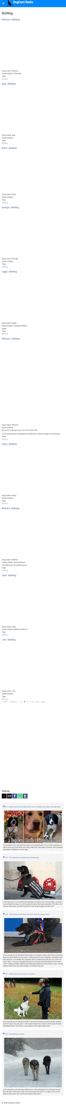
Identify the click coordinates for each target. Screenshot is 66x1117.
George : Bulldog (10, 207)
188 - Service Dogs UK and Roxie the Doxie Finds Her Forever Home (26, 914)
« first (5, 702)
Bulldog (5, 79)
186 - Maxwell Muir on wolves (14, 1034)
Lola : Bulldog (8, 639)
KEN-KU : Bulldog (10, 508)
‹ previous (13, 702)
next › (37, 702)
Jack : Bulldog (9, 575)
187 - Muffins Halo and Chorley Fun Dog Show (19, 974)
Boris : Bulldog (9, 148)
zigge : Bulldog (9, 271)
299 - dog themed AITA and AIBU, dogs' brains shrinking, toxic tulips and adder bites (32, 807)
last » (43, 702)
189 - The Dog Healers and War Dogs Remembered (21, 857)
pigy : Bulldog (8, 83)
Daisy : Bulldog (9, 444)
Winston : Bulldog (11, 19)
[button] (4, 796)
